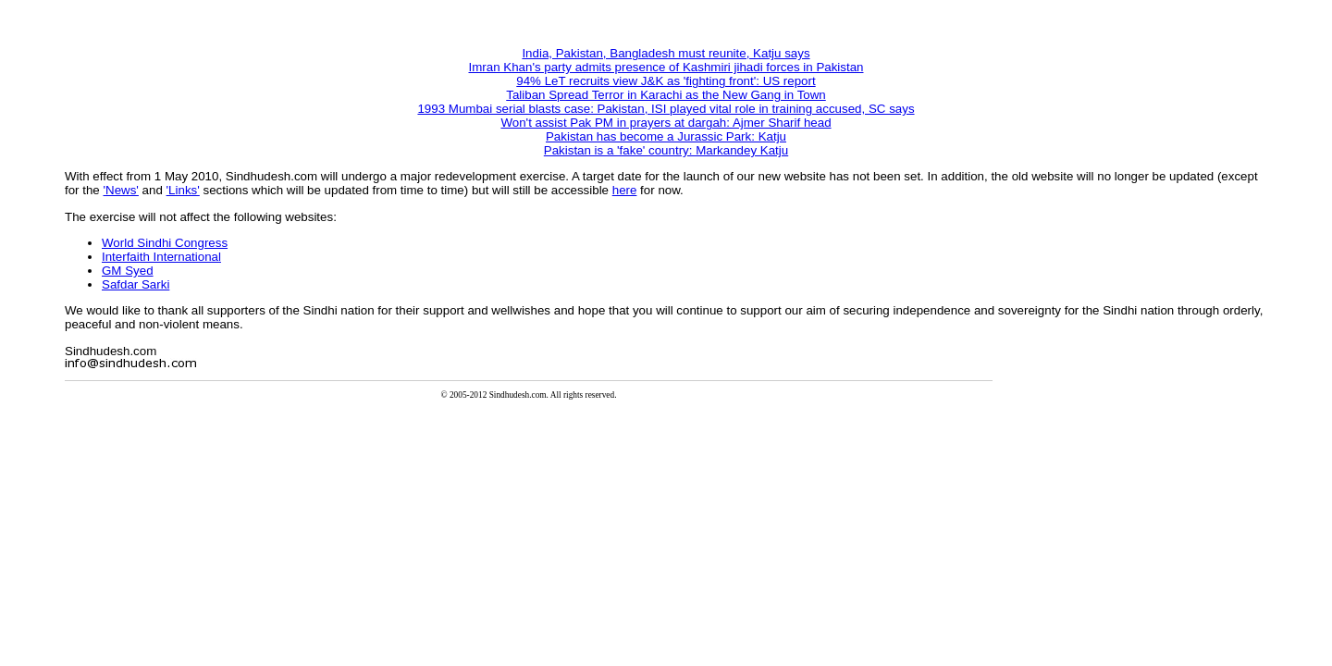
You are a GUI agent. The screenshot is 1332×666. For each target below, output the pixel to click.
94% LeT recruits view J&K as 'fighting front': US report (665, 81)
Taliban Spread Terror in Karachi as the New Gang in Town (666, 95)
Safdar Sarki (135, 284)
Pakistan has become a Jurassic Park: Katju (666, 136)
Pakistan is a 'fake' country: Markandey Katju (666, 150)
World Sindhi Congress (165, 243)
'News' (121, 190)
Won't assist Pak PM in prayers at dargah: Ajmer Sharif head (665, 123)
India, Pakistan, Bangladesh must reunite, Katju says (665, 53)
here (624, 190)
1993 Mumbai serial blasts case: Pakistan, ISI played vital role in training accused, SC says (665, 109)
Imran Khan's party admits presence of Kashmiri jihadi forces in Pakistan (665, 67)
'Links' (183, 190)
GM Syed (128, 271)
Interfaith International (161, 257)
